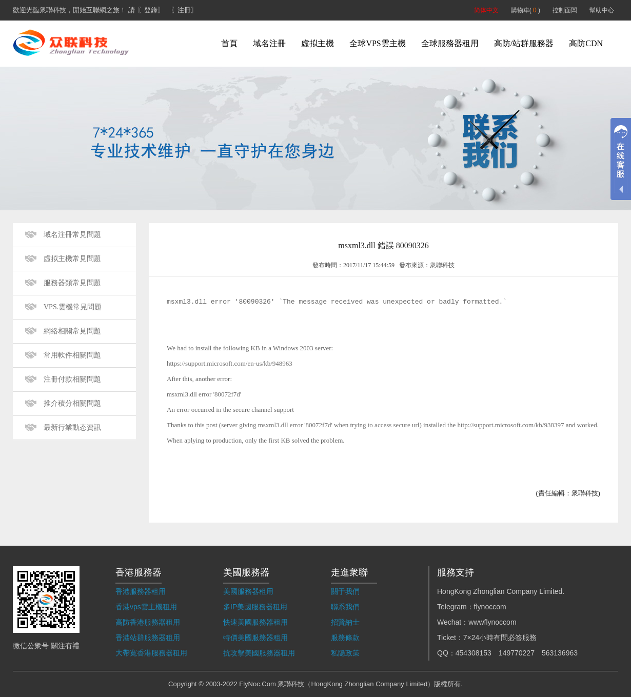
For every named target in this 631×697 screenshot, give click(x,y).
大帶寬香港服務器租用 (151, 653)
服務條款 (345, 637)
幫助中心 (601, 10)
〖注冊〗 (184, 10)
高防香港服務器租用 (147, 622)
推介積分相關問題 (72, 403)
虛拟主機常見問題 (72, 259)
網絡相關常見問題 (72, 331)
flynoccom (490, 607)
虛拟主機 (317, 43)
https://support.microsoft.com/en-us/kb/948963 (229, 363)
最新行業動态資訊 (72, 427)
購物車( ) (525, 10)
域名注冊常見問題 (72, 234)
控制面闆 (565, 10)
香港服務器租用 (140, 591)
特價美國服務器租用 (255, 637)
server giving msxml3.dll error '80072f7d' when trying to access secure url (320, 425)
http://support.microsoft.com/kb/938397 (510, 425)
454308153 (473, 653)
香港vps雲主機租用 (146, 607)
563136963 (560, 653)
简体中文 (486, 10)
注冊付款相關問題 (72, 379)
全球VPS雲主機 (377, 43)
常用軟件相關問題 (72, 355)
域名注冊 (269, 43)
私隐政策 (345, 653)
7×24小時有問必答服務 (500, 637)
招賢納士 (345, 622)
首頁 (229, 43)
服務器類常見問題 (72, 283)
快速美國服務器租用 (255, 622)
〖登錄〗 (150, 10)
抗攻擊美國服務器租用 (259, 653)
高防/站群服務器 (524, 43)
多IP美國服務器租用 (255, 607)
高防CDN (586, 43)
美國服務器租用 (248, 591)
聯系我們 (345, 607)
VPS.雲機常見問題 (73, 307)
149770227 (517, 653)
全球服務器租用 (450, 43)
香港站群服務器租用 (147, 637)
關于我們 (345, 591)
